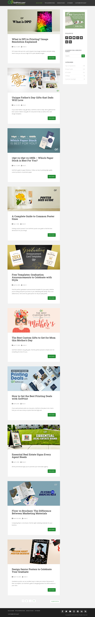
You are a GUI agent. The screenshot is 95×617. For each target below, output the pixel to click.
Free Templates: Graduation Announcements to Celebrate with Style (32, 277)
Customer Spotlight (80, 3)
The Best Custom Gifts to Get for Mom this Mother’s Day (34, 339)
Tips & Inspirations (50, 3)
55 (34, 601)
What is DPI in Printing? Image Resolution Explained (30, 40)
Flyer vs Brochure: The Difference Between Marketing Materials (31, 512)
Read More (51, 58)
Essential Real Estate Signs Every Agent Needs (31, 456)
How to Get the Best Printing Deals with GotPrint (32, 397)
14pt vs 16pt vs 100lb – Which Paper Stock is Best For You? (32, 159)
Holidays (67, 76)
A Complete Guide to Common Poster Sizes (33, 218)
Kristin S (24, 46)
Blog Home (39, 3)
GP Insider (70, 3)
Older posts (55, 601)
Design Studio (61, 3)
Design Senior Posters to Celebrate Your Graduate (32, 570)
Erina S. (24, 105)
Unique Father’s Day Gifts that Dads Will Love (32, 99)
